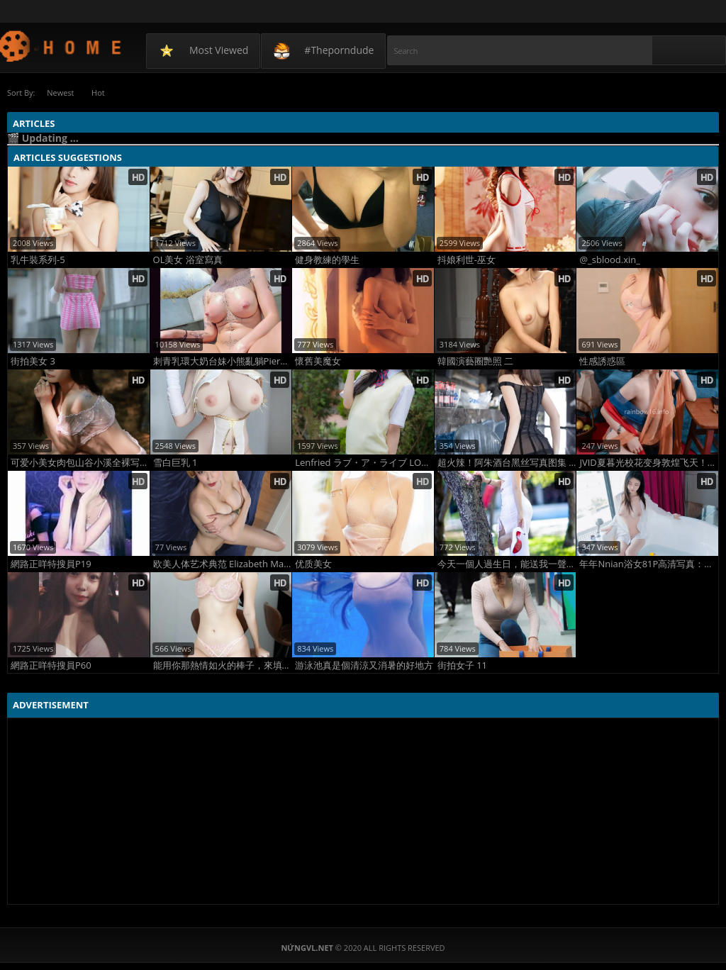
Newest (60, 92)
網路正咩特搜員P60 (51, 665)
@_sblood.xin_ (609, 260)
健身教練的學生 (327, 260)
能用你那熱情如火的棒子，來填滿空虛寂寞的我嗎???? (222, 665)
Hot (99, 92)
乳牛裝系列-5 (38, 260)
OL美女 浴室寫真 (188, 260)
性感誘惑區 (602, 361)
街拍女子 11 (462, 665)
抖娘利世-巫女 (466, 260)
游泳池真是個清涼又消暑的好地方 (364, 665)
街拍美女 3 (33, 361)
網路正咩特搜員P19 (51, 564)
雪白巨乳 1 (175, 463)
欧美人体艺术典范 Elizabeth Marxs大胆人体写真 (222, 564)
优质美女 (313, 564)
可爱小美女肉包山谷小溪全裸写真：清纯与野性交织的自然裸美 (80, 463)
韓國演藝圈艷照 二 (475, 361)
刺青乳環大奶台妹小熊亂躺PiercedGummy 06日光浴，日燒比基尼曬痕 (222, 361)
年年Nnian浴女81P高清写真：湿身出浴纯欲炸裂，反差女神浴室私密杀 (648, 564)
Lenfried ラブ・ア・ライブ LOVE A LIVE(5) (364, 463)
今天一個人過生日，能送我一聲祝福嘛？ (506, 564)
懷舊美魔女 (318, 361)
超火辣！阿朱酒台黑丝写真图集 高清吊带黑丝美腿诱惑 (506, 463)
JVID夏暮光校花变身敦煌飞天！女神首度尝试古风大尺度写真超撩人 (648, 463)
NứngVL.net (61, 46)
